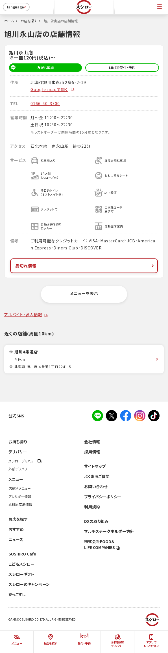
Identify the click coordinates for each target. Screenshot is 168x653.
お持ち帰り (17, 441)
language (17, 7)
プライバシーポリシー (102, 496)
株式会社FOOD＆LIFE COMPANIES (102, 544)
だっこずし (16, 594)
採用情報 (92, 452)
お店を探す (29, 20)
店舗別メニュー (19, 488)
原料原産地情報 (20, 504)
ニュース (15, 539)
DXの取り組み (96, 521)
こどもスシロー (21, 564)
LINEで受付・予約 (122, 67)
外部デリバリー (19, 469)
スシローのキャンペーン (29, 584)
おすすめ (16, 529)
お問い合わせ (96, 486)
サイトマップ (95, 466)
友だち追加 (31, 67)
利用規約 (92, 507)
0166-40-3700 (45, 103)
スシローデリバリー (25, 461)
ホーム (9, 20)
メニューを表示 (84, 293)
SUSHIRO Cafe (22, 554)
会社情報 (92, 441)
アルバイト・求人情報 (23, 314)
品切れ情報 (85, 266)
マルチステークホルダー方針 (109, 531)
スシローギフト (21, 574)
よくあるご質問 (97, 476)
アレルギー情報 (19, 496)
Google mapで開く (52, 89)
